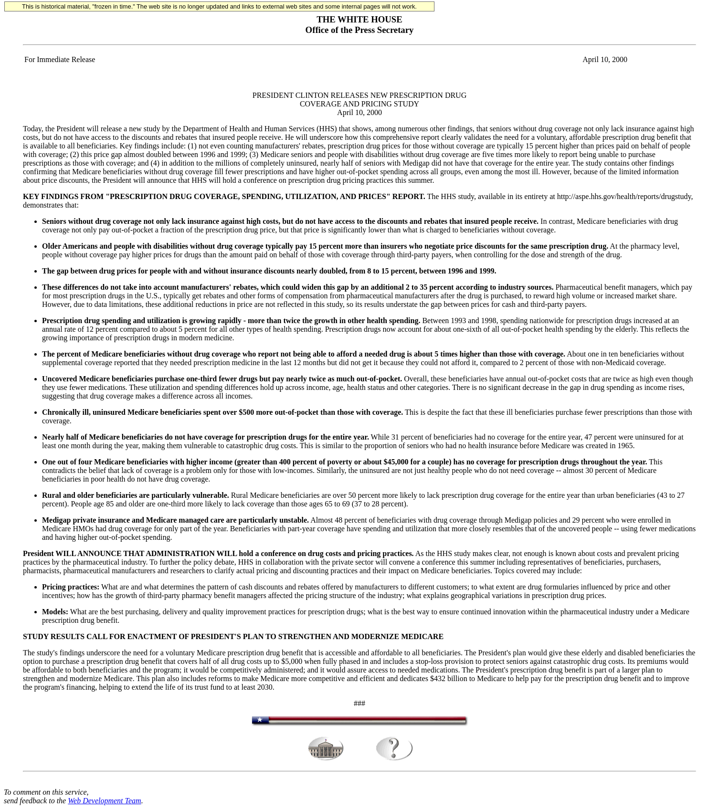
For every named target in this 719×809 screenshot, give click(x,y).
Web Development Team (104, 801)
